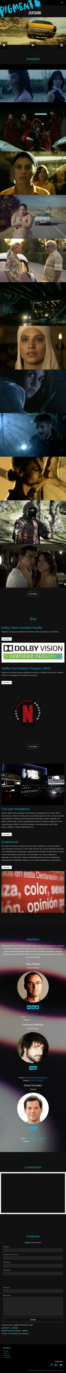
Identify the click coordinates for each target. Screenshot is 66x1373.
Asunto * (6, 1287)
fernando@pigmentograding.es (35, 1078)
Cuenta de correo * (11, 1254)
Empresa (6, 1270)
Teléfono (6, 1262)
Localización (7, 1357)
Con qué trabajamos (16, 809)
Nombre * (7, 1247)
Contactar (6, 1355)
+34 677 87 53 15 (36, 1080)
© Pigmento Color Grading (35, 1370)
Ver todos (33, 594)
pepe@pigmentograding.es (36, 1017)
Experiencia (10, 842)
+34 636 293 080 (36, 1020)
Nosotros (33, 939)
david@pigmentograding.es (36, 1138)
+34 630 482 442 (36, 1141)
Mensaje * (7, 1295)
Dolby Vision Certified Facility (22, 627)
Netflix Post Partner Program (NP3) (26, 668)
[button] (7, 639)
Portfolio (5, 1351)
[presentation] (18, 1280)
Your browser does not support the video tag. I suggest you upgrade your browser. (33, 31)
